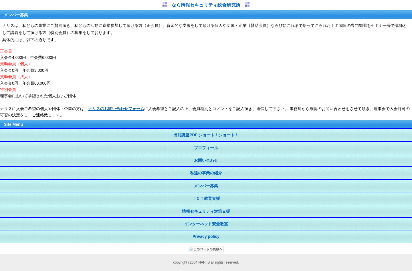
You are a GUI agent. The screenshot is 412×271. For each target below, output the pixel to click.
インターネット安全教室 (206, 224)
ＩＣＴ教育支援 (206, 198)
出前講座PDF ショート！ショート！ (206, 135)
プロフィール (206, 148)
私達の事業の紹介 (206, 173)
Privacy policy (206, 236)
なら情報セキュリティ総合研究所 (206, 5)
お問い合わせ (206, 160)
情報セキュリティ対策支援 (206, 211)
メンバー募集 (206, 186)
